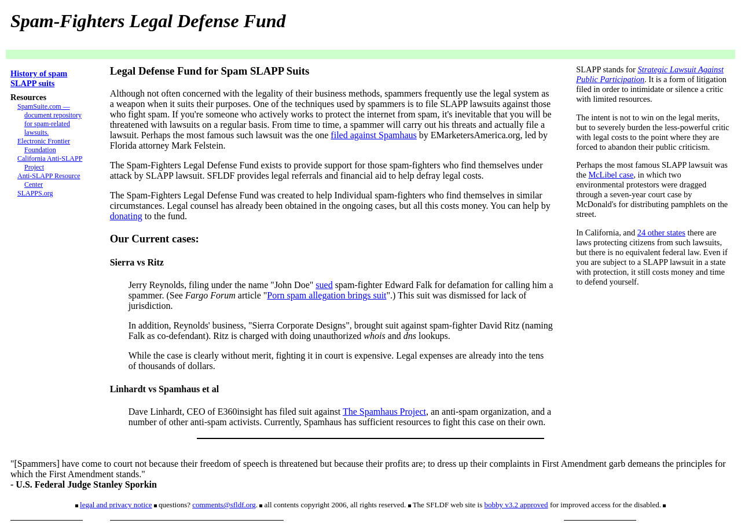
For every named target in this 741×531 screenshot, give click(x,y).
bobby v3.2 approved (516, 504)
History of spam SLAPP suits (38, 78)
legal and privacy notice (116, 504)
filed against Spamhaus (373, 135)
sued (324, 285)
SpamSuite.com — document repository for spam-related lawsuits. (49, 119)
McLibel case (610, 174)
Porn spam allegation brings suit (326, 295)
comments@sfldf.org (224, 504)
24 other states (661, 232)
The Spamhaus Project (384, 411)
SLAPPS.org (35, 193)
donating (126, 216)
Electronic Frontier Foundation (43, 145)
